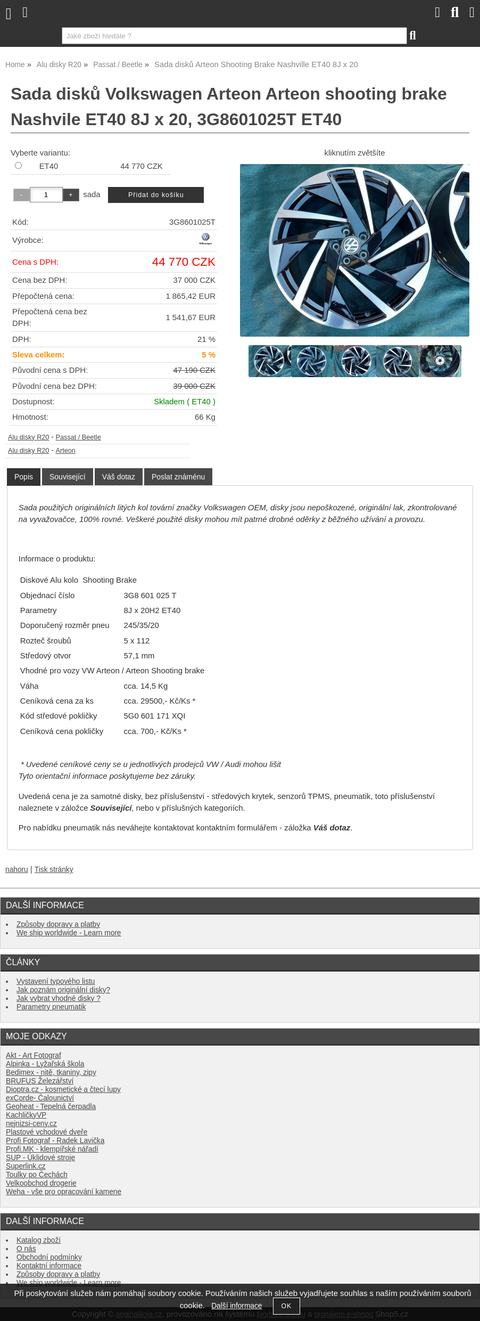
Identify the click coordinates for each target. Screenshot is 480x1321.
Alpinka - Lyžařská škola (45, 1064)
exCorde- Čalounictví (40, 1098)
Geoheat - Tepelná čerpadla (51, 1107)
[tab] (23, 477)
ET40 (49, 166)
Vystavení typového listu (55, 981)
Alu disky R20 (28, 437)
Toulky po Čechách (37, 1175)
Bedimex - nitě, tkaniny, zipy (51, 1073)
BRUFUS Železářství (39, 1081)
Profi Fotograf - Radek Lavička (55, 1141)
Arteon (66, 450)
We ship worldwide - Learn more (68, 933)
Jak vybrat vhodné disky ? (58, 998)
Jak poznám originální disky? (63, 990)
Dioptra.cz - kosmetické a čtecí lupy (63, 1090)
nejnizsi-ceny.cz (31, 1124)
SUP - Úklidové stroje (40, 1158)
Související (67, 476)
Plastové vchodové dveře (46, 1132)
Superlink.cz (26, 1166)
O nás (26, 1249)
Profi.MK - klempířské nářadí (52, 1149)
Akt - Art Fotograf (33, 1055)
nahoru (16, 870)
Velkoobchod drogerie (41, 1183)
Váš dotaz (118, 476)
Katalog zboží (38, 1240)
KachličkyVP (26, 1115)
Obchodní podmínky (49, 1257)
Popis (23, 476)
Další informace (236, 1306)
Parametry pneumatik (51, 1007)
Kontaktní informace (48, 1266)
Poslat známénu (178, 476)
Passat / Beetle (78, 437)
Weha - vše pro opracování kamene (63, 1192)
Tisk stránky (54, 870)
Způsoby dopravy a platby (58, 924)
